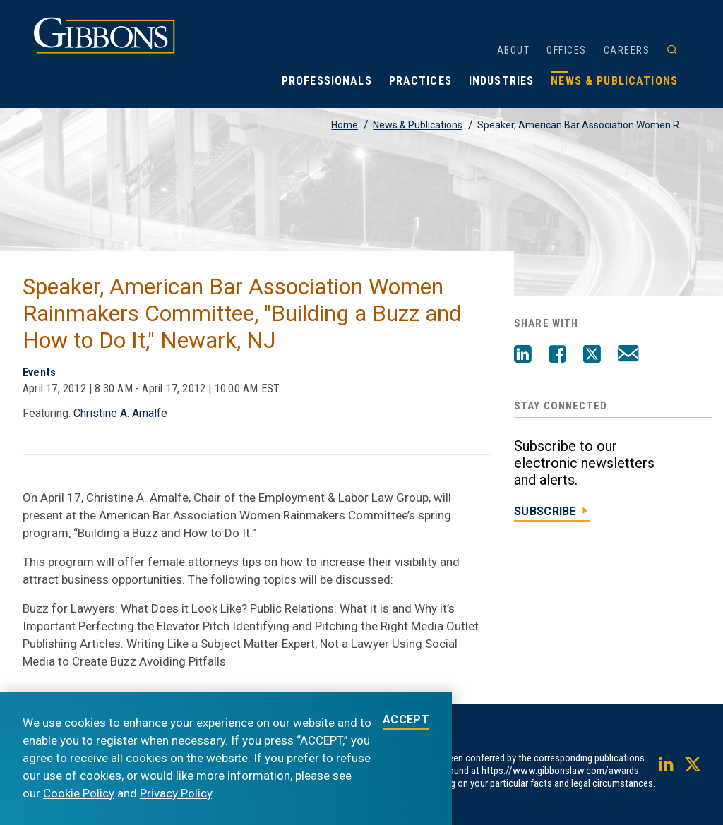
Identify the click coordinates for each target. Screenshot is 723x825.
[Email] (628, 356)
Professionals (327, 81)
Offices (566, 50)
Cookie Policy (78, 793)
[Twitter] (592, 356)
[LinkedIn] (523, 356)
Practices (420, 81)
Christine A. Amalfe (120, 413)
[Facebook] (557, 356)
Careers (627, 50)
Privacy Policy (176, 793)
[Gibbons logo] (104, 49)
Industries (501, 81)
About (513, 50)
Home (344, 125)
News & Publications (614, 81)
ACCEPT (406, 720)
